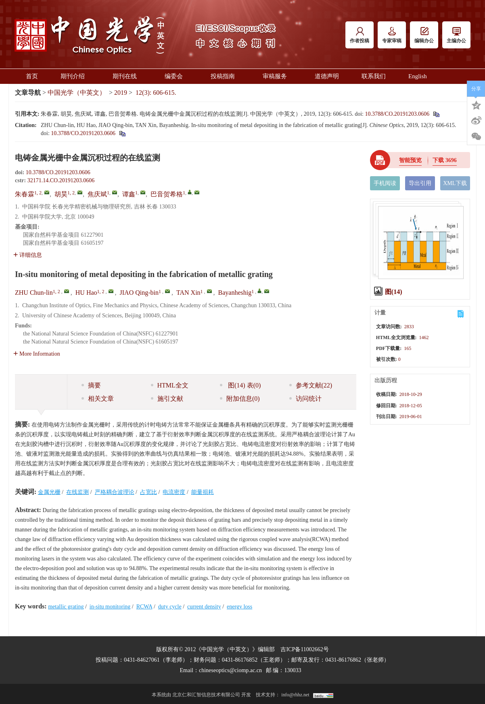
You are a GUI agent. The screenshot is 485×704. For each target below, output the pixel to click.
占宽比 (148, 492)
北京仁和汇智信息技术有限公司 (206, 695)
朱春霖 (24, 194)
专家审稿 (391, 35)
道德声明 (327, 76)
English (417, 76)
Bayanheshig (235, 292)
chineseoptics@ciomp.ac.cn (230, 670)
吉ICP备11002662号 (304, 649)
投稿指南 (225, 76)
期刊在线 (127, 76)
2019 (120, 92)
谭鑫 (128, 194)
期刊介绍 (75, 76)
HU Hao (86, 292)
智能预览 (410, 160)
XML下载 (455, 183)
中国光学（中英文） (77, 92)
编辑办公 (424, 35)
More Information (36, 354)
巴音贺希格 (167, 194)
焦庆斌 (97, 194)
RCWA (144, 607)
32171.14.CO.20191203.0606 (60, 180)
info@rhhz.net (295, 695)
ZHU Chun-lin (34, 292)
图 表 (240, 385)
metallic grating (66, 607)
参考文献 (310, 385)
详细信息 (27, 255)
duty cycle (170, 607)
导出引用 (420, 183)
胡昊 (60, 194)
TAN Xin (188, 292)
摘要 (91, 385)
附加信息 (240, 398)
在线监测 (77, 492)
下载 (445, 160)
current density (204, 607)
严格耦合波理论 (114, 492)
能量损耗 (202, 492)
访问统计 (305, 398)
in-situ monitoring (110, 607)
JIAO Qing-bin (139, 292)
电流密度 (174, 492)
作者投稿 (359, 35)
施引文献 (167, 398)
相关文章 (98, 398)
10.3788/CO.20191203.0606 (397, 114)
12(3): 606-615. (156, 92)
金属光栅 (49, 492)
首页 (32, 76)
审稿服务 (277, 76)
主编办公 (456, 35)
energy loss (239, 607)
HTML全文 (169, 385)
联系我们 (374, 76)
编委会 (176, 76)
